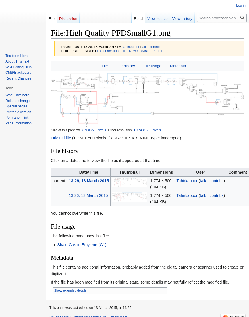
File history (126, 66)
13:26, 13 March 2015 (88, 195)
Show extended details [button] (70, 290)
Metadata (178, 66)
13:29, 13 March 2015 (89, 180)
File (105, 66)
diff (123, 50)
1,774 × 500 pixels (147, 130)
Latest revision (108, 50)
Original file (61, 138)
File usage (152, 66)
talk (144, 46)
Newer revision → (142, 50)
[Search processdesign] (222, 18)
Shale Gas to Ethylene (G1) (81, 244)
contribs (155, 46)
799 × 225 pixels (94, 130)
